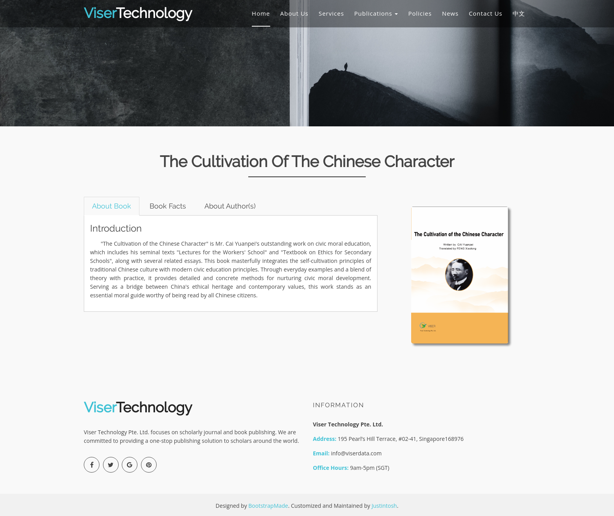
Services (331, 13)
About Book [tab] (111, 206)
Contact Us (485, 13)
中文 (519, 13)
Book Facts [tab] (168, 206)
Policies (420, 13)
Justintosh (384, 505)
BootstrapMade (268, 505)
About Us (294, 13)
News (450, 13)
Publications (376, 13)
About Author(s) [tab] (230, 206)
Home (261, 13)
